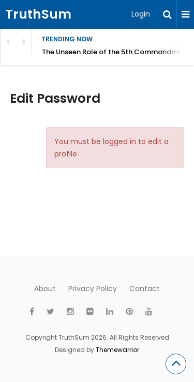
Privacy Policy (92, 288)
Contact (144, 288)
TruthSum (38, 14)
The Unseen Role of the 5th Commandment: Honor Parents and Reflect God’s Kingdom (118, 52)
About (45, 288)
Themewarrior (117, 349)
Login (140, 14)
